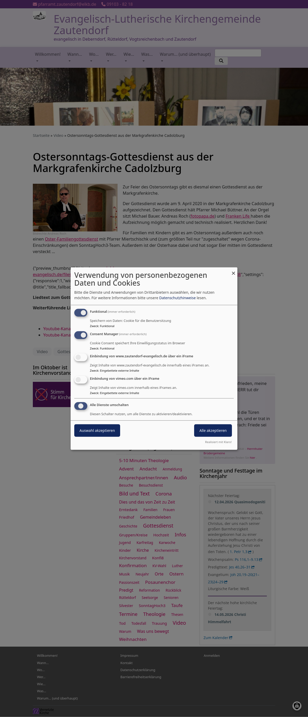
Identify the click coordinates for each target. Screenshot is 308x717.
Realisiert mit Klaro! (218, 442)
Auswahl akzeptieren (97, 430)
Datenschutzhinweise (177, 297)
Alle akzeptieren (213, 430)
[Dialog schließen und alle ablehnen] (233, 270)
